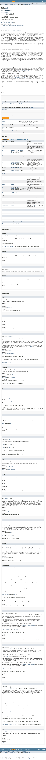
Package (9, 1)
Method (15, 4)
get (12, 176)
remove (12, 198)
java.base (7, 7)
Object (3, 146)
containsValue (14, 170)
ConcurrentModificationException (9, 605)
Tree (18, 1)
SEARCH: (32, 3)
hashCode (7, 212)
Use (16, 1)
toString (12, 212)
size (12, 202)
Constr (11, 4)
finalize (4, 223)
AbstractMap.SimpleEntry (7, 103)
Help (29, 1)
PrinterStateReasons (19, 25)
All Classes (24, 3)
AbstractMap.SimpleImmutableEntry (23, 103)
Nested (5, 4)
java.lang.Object (4, 12)
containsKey (13, 167)
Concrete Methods (23, 139)
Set (3, 173)
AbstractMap (7, 29)
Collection (4, 205)
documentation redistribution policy (26, 758)
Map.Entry (4, 109)
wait (21, 223)
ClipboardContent (4, 25)
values (12, 205)
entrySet (13, 173)
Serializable (4, 22)
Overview (2, 1)
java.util (6, 8)
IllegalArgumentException (7, 246)
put (12, 192)
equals (3, 212)
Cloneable (9, 22)
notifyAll (17, 223)
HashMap (3, 121)
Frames (13, 3)
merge (12, 187)
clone (12, 146)
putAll (12, 195)
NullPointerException (6, 431)
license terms (15, 758)
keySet (12, 184)
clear (12, 143)
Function (13, 156)
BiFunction (20, 150)
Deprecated (22, 1)
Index (26, 1)
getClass (8, 223)
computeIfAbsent (14, 155)
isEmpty (13, 181)
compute (13, 150)
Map (12, 22)
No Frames (18, 3)
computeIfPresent (15, 162)
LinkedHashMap (12, 25)
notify (12, 223)
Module (6, 1)
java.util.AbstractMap (7, 13)
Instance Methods (13, 139)
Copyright (2, 757)
